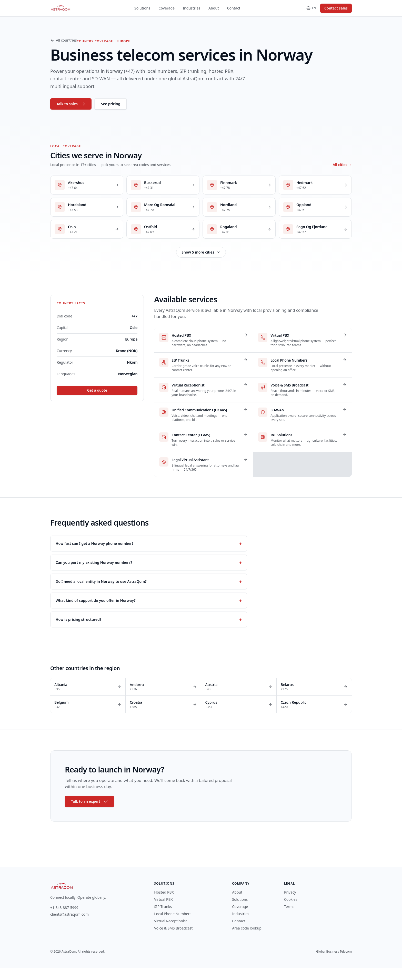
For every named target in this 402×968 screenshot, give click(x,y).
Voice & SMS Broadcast (173, 928)
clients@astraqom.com (69, 914)
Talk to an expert (89, 801)
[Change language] (311, 8)
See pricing (110, 103)
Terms (289, 906)
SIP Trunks (163, 906)
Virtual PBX (163, 899)
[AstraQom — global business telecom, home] (60, 8)
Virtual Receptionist (170, 920)
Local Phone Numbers (172, 913)
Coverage (166, 8)
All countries (63, 40)
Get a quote (97, 390)
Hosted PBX (164, 892)
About (213, 8)
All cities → (342, 164)
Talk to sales (70, 103)
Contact (233, 8)
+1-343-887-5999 (64, 907)
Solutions (142, 8)
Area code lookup (246, 928)
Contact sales (336, 8)
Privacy (290, 892)
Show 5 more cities (201, 252)
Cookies (290, 899)
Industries (191, 8)
